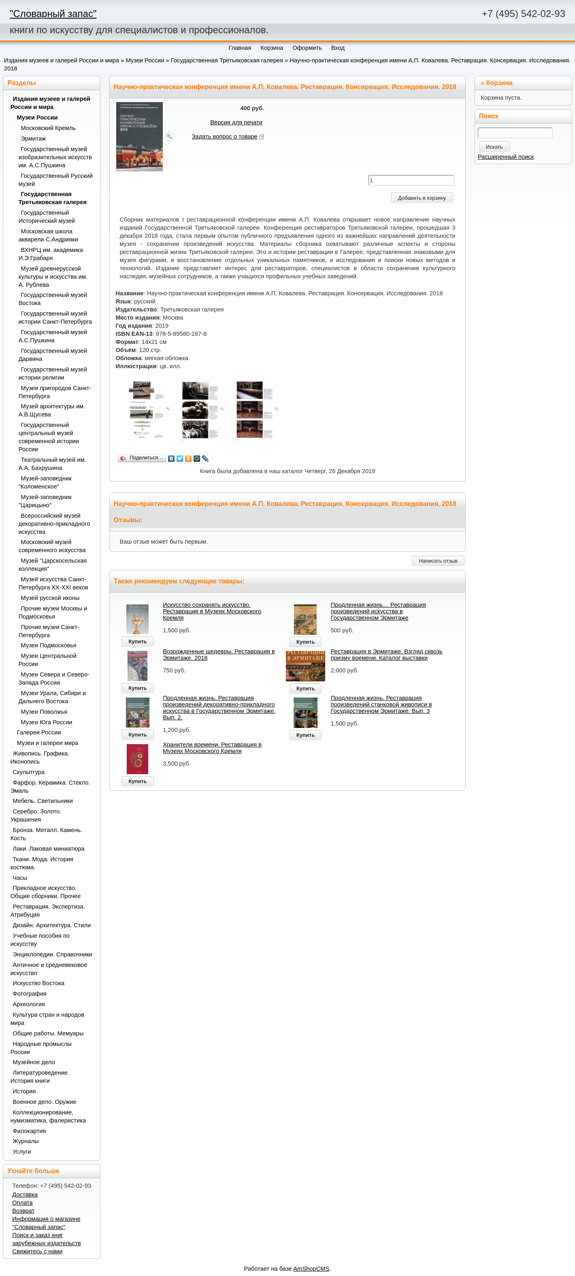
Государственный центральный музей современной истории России (49, 437)
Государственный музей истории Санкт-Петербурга (55, 317)
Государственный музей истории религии (53, 373)
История (24, 1091)
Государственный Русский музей (56, 180)
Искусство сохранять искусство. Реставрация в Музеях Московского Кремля (212, 611)
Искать (494, 147)
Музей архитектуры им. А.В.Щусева (52, 410)
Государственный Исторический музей (47, 216)
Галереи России (39, 732)
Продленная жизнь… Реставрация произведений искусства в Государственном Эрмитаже (378, 611)
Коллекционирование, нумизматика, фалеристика (48, 1116)
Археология (29, 1004)
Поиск (488, 116)
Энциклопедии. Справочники (52, 954)
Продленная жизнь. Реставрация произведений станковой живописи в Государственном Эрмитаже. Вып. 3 (381, 704)
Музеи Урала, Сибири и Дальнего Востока (52, 697)
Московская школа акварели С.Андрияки (48, 235)
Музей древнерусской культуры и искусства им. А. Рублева (53, 276)
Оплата (22, 1202)
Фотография (30, 993)
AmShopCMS (312, 1268)
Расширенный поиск (506, 157)
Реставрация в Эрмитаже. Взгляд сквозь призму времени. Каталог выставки (387, 654)
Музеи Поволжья (44, 711)
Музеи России (145, 60)
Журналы (26, 1141)
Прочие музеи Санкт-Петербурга (49, 631)
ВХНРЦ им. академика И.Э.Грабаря (51, 254)
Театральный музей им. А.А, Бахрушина (52, 464)
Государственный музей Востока (53, 299)
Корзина (499, 82)
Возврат (23, 1211)
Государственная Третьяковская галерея (227, 60)
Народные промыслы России (41, 1048)
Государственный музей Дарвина (53, 355)
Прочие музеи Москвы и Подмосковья (53, 612)
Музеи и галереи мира (48, 743)
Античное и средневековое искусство (49, 969)
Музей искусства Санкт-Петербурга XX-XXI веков (53, 583)
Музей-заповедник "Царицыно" (45, 501)
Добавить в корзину (422, 198)
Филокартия (29, 1131)
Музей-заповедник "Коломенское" (45, 482)
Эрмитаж (33, 138)
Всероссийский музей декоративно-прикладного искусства (54, 523)
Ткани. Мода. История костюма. (42, 863)
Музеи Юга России (46, 722)
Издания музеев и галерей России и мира (61, 60)
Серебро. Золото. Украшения (36, 815)
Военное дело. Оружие (45, 1102)
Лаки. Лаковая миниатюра (49, 848)
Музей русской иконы (50, 598)
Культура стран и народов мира (47, 1018)
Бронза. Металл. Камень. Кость (47, 834)
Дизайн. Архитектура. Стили (52, 925)
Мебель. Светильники (43, 801)
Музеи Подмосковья (49, 645)
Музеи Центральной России (48, 660)
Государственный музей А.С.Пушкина (53, 336)
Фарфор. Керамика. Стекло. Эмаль (50, 786)
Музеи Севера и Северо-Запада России (54, 678)
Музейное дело (34, 1062)
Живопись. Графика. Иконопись (40, 757)
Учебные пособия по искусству (40, 939)
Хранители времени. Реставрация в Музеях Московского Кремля (212, 747)
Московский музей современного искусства (52, 546)
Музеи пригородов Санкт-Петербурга (55, 392)
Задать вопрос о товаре (225, 136)
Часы (20, 878)
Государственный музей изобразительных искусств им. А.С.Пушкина (55, 157)
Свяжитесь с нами (37, 1251)
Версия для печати (236, 122)
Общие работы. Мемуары (48, 1033)
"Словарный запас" (53, 13)
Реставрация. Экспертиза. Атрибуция (48, 910)
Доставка (25, 1194)
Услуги (22, 1151)
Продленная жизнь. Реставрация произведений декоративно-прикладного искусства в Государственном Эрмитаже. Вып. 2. (219, 708)
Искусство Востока (39, 983)
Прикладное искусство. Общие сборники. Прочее (46, 892)
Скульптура (29, 772)
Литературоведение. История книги (40, 1076)
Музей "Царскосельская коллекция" (53, 564)
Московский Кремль (48, 128)
